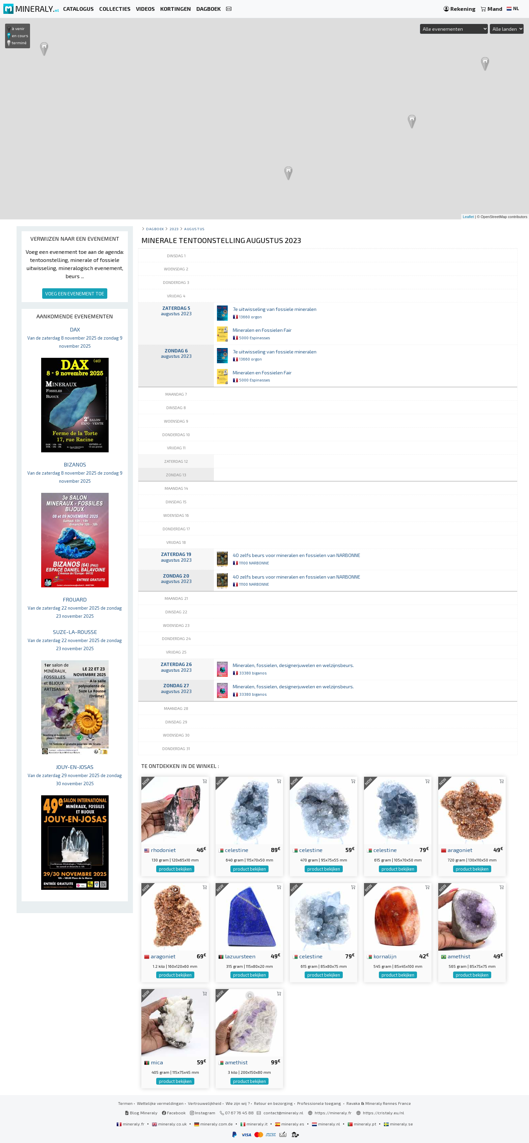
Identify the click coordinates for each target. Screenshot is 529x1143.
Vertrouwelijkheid (204, 1103)
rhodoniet (160, 849)
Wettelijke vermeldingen (160, 1103)
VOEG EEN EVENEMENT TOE (74, 293)
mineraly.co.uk (170, 1123)
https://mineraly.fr (333, 1112)
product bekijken (175, 869)
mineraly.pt (362, 1123)
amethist (455, 956)
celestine (233, 849)
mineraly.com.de (214, 1123)
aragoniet (456, 849)
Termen (125, 1103)
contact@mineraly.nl (283, 1112)
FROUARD (75, 607)
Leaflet (468, 217)
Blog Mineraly (141, 1112)
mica (153, 1062)
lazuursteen (236, 956)
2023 (174, 229)
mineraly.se (398, 1123)
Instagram (202, 1112)
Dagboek (155, 229)
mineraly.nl (326, 1123)
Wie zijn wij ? (238, 1103)
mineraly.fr (130, 1123)
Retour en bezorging (273, 1103)
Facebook (174, 1112)
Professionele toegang (319, 1103)
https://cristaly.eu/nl (383, 1112)
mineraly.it (254, 1123)
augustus (194, 229)
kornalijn (381, 956)
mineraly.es (290, 1123)
